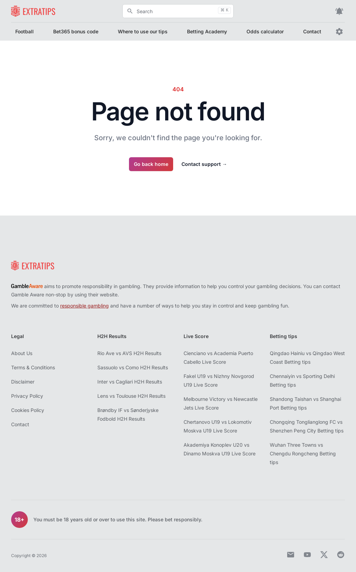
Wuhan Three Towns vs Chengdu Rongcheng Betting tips (303, 453)
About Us (21, 353)
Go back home (151, 164)
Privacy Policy (27, 396)
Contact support (204, 164)
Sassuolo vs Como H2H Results (132, 367)
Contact (312, 31)
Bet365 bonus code (75, 31)
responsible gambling (84, 306)
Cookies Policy (27, 410)
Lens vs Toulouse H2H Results (131, 396)
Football (24, 31)
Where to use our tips (143, 31)
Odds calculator (265, 31)
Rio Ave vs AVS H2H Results (129, 353)
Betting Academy (207, 31)
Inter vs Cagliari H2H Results (129, 382)
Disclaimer (22, 382)
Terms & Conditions (33, 367)
